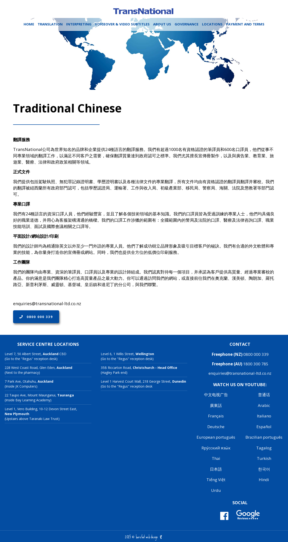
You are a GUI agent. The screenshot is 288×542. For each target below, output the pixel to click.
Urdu (216, 490)
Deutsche (215, 426)
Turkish (264, 458)
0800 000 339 (36, 317)
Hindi (264, 479)
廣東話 (216, 405)
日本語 (216, 469)
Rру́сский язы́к (216, 448)
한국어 (264, 469)
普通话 (264, 394)
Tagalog (264, 448)
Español (263, 426)
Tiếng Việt (215, 479)
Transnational (144, 11)
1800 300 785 (255, 364)
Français (216, 416)
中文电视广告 (216, 394)
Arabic (264, 405)
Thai (216, 458)
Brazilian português (263, 437)
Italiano (264, 416)
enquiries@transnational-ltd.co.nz (240, 373)
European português (216, 437)
